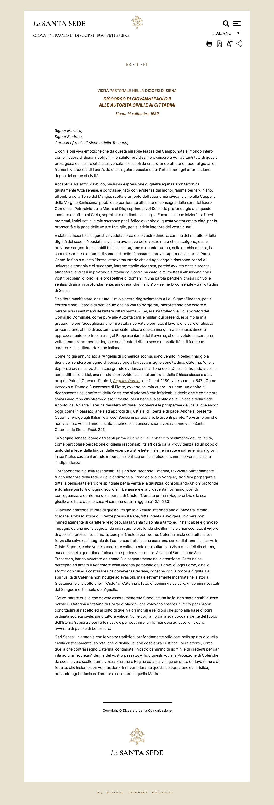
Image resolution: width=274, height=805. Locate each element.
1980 (100, 35)
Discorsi (85, 35)
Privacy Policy (162, 792)
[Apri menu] (236, 24)
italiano (223, 34)
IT (137, 64)
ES (128, 64)
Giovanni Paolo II (53, 35)
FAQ (99, 792)
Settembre (118, 35)
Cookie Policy (137, 792)
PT (145, 64)
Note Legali (114, 792)
